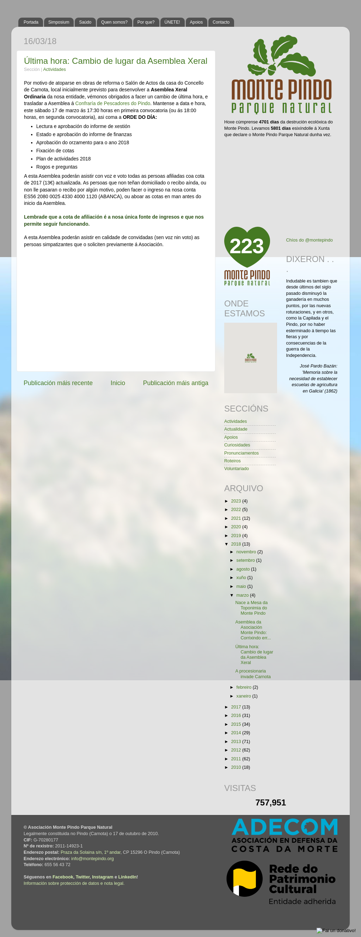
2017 (236, 707)
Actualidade (235, 429)
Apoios (196, 22)
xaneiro (244, 696)
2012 (236, 750)
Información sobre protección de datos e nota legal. (74, 883)
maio (242, 586)
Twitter (83, 877)
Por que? (146, 22)
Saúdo (85, 22)
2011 (236, 758)
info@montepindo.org (92, 858)
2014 (236, 732)
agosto (244, 569)
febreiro (245, 687)
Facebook (63, 877)
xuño (242, 577)
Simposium (58, 22)
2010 (236, 767)
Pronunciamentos (241, 453)
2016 (236, 715)
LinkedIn (127, 877)
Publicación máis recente (58, 383)
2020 (236, 526)
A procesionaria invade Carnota (252, 674)
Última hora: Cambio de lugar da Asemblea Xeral (115, 61)
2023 (236, 501)
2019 (236, 535)
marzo (243, 595)
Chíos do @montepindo (309, 240)
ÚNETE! (172, 22)
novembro (247, 551)
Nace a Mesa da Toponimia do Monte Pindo (251, 608)
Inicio (118, 383)
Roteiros (232, 460)
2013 (236, 741)
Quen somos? (114, 22)
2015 (236, 724)
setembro (246, 560)
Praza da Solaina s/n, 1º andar (91, 852)
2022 (236, 509)
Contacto (221, 22)
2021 (236, 518)
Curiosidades (237, 445)
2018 (236, 544)
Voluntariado (236, 468)
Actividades (54, 69)
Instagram (102, 877)
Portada (31, 22)
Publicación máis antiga (175, 383)
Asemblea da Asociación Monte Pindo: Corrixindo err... (253, 630)
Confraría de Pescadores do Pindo (113, 103)
